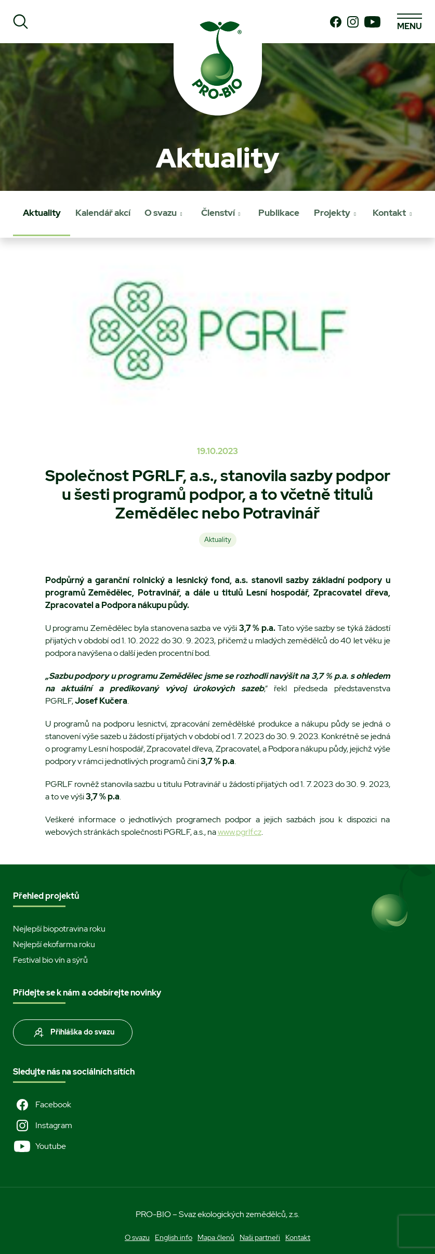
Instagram (42, 1125)
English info (173, 1237)
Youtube (39, 1146)
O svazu (160, 212)
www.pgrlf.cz (239, 831)
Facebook (42, 1104)
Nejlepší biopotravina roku (59, 928)
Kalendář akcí (102, 212)
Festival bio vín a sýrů (50, 959)
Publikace (278, 212)
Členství (218, 212)
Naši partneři (260, 1237)
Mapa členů (215, 1237)
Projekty (332, 212)
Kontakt (389, 212)
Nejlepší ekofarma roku (54, 944)
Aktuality (42, 212)
